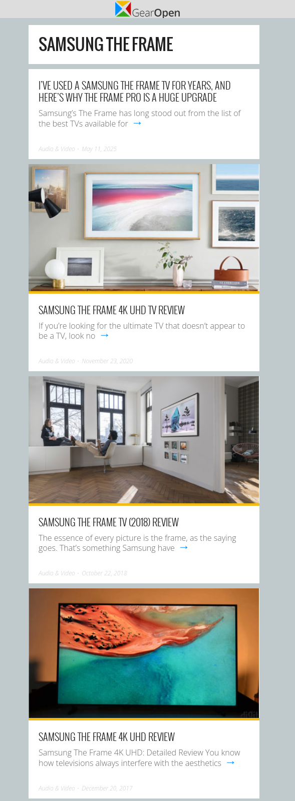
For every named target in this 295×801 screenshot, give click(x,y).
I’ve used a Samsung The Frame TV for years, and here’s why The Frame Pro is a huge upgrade (135, 91)
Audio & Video (57, 149)
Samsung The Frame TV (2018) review (109, 521)
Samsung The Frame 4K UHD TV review (112, 309)
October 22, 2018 (104, 573)
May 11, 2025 (99, 149)
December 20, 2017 (107, 788)
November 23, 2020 (107, 361)
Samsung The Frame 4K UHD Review (107, 736)
